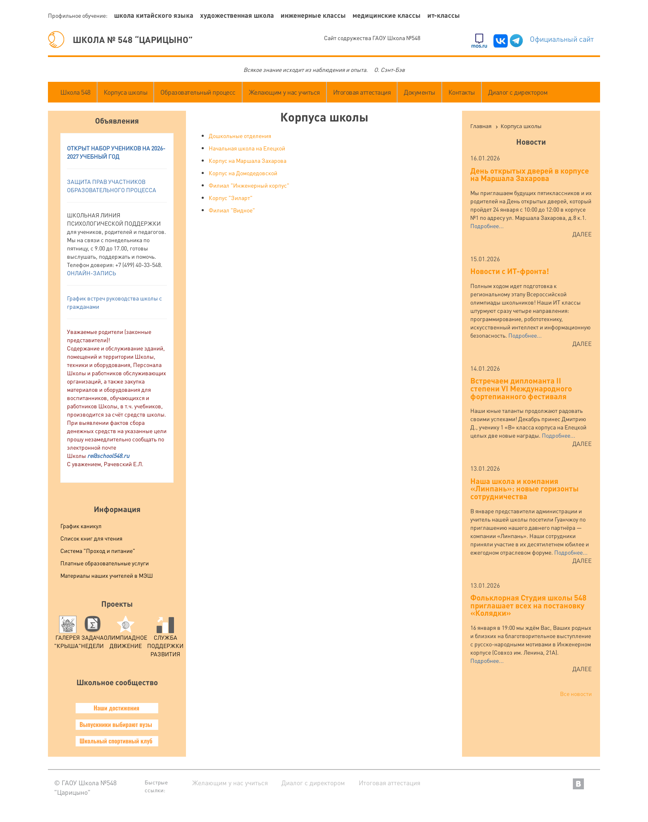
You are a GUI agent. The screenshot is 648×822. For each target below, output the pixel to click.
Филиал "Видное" (232, 210)
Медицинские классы (387, 15)
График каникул (81, 525)
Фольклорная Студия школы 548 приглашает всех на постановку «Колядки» (528, 605)
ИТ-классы (443, 15)
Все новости (576, 693)
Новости (531, 141)
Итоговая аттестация (362, 92)
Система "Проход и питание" (97, 550)
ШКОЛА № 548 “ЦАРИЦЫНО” (120, 39)
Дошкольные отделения (240, 135)
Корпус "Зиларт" (231, 197)
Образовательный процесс (198, 92)
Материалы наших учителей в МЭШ (106, 575)
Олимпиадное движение (125, 635)
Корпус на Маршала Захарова (247, 160)
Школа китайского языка (153, 15)
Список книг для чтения (91, 538)
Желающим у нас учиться (284, 92)
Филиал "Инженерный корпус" (249, 185)
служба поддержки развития (165, 639)
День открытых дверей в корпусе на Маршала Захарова (529, 174)
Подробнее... (487, 225)
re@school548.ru (108, 455)
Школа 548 (75, 92)
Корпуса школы (126, 92)
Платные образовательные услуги (104, 563)
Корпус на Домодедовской (243, 172)
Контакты (461, 92)
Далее (582, 234)
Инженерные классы (313, 15)
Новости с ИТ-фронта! (509, 271)
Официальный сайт (562, 38)
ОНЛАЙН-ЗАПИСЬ (91, 272)
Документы (419, 92)
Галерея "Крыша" (67, 635)
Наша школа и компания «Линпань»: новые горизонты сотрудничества (524, 488)
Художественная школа (237, 15)
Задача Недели (92, 635)
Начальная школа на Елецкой (247, 148)
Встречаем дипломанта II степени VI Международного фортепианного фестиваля (521, 388)
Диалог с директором (518, 92)
